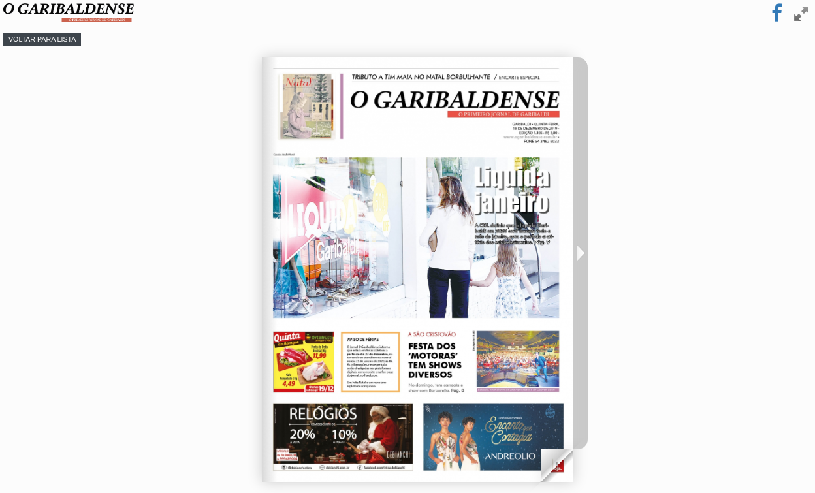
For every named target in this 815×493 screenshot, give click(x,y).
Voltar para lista (42, 39)
